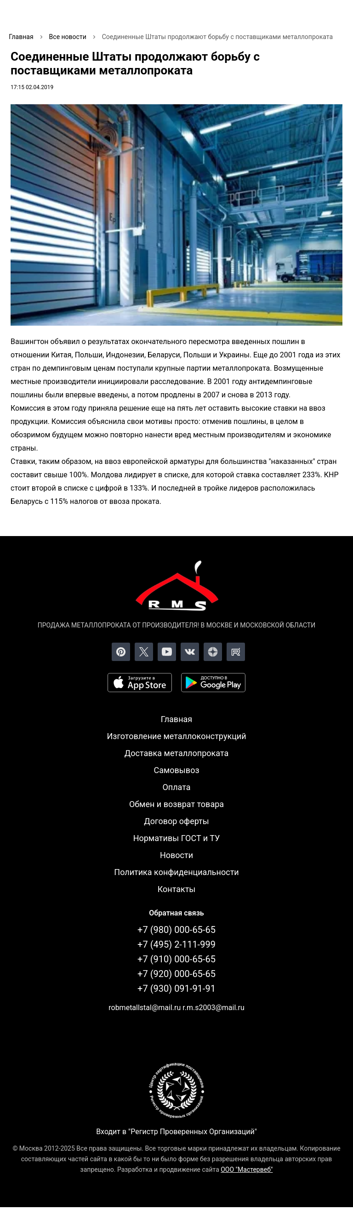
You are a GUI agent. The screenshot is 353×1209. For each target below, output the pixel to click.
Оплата (176, 787)
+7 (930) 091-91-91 (176, 988)
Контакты (177, 889)
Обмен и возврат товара (176, 804)
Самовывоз (176, 770)
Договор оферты (176, 821)
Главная (176, 719)
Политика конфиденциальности (176, 872)
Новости (176, 855)
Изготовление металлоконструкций (176, 736)
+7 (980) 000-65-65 (176, 929)
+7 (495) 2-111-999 (176, 944)
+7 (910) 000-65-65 (176, 959)
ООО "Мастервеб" (247, 1169)
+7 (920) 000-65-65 (176, 973)
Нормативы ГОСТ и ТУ (176, 838)
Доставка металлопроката (176, 753)
